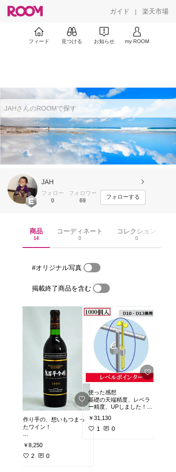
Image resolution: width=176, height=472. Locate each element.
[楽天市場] (155, 11)
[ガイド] (120, 11)
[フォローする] (122, 197)
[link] (55, 359)
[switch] (92, 267)
